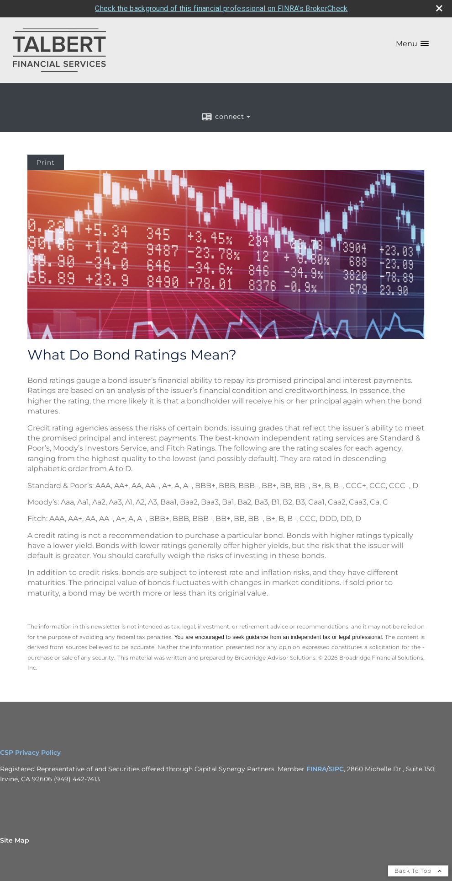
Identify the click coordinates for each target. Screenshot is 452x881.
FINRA (316, 751)
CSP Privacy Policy (31, 735)
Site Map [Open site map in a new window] (14, 823)
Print (46, 145)
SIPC (336, 751)
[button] (412, 26)
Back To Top (418, 853)
